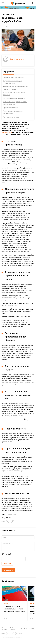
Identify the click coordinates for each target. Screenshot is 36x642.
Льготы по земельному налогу (14, 98)
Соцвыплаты (11, 514)
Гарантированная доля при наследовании (13, 112)
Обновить (7, 564)
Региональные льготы (11, 117)
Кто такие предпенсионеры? (14, 77)
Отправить (8, 570)
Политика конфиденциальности (12, 638)
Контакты (24, 628)
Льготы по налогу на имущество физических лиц (15, 103)
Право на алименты (10, 108)
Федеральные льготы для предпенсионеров (12, 82)
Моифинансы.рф (7, 132)
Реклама (31, 628)
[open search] (33, 3)
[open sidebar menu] (3, 3)
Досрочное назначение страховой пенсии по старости (15, 88)
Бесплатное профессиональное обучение (14, 94)
